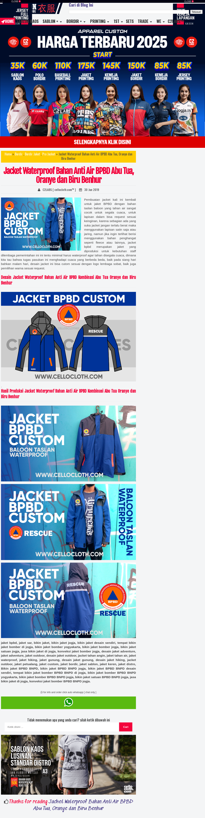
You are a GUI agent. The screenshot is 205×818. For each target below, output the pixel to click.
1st (116, 21)
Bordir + (74, 21)
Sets (130, 21)
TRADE (143, 21)
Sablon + (50, 21)
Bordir (19, 154)
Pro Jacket (48, 154)
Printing (98, 21)
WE (159, 21)
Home (7, 21)
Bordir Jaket (32, 154)
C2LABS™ (176, 21)
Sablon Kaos (27, 21)
